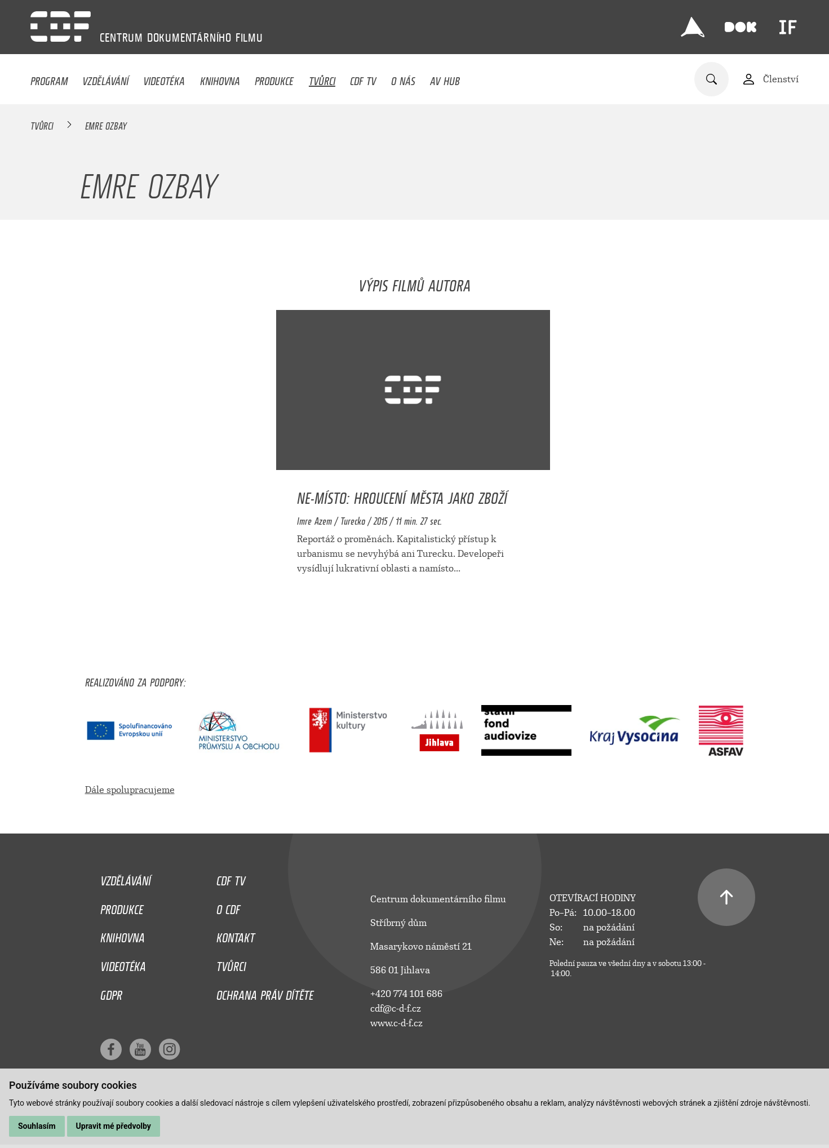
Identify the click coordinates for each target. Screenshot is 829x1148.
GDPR (111, 992)
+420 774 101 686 (406, 994)
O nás (403, 78)
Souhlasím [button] (37, 1126)
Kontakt (235, 935)
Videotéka (164, 78)
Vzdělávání (105, 78)
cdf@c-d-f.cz (395, 1008)
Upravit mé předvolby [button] (113, 1126)
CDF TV (363, 78)
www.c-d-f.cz (396, 1023)
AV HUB (445, 78)
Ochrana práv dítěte (264, 992)
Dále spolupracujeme (130, 789)
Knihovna (220, 78)
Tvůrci (322, 78)
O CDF (228, 907)
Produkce (274, 78)
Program (49, 78)
